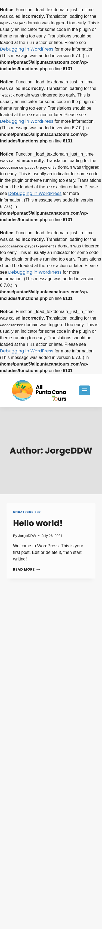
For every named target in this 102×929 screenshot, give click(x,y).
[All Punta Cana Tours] (39, 390)
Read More (26, 569)
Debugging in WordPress (26, 49)
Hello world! (38, 523)
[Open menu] (84, 390)
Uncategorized (27, 512)
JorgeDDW (27, 535)
